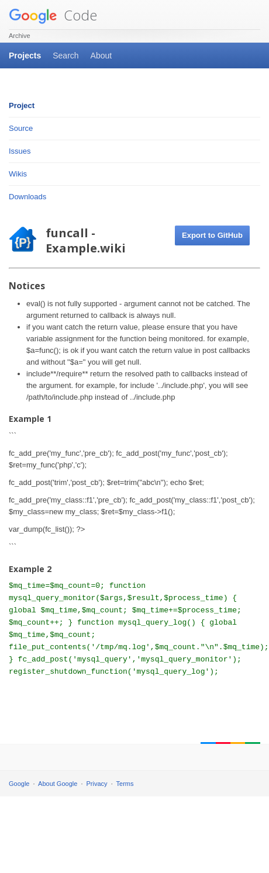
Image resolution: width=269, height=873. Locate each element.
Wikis (18, 173)
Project (22, 105)
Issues (20, 151)
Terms (125, 783)
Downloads (27, 196)
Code (53, 15)
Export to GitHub (212, 235)
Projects (25, 55)
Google (19, 783)
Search (65, 55)
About (101, 55)
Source (21, 128)
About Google (57, 783)
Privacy (97, 783)
